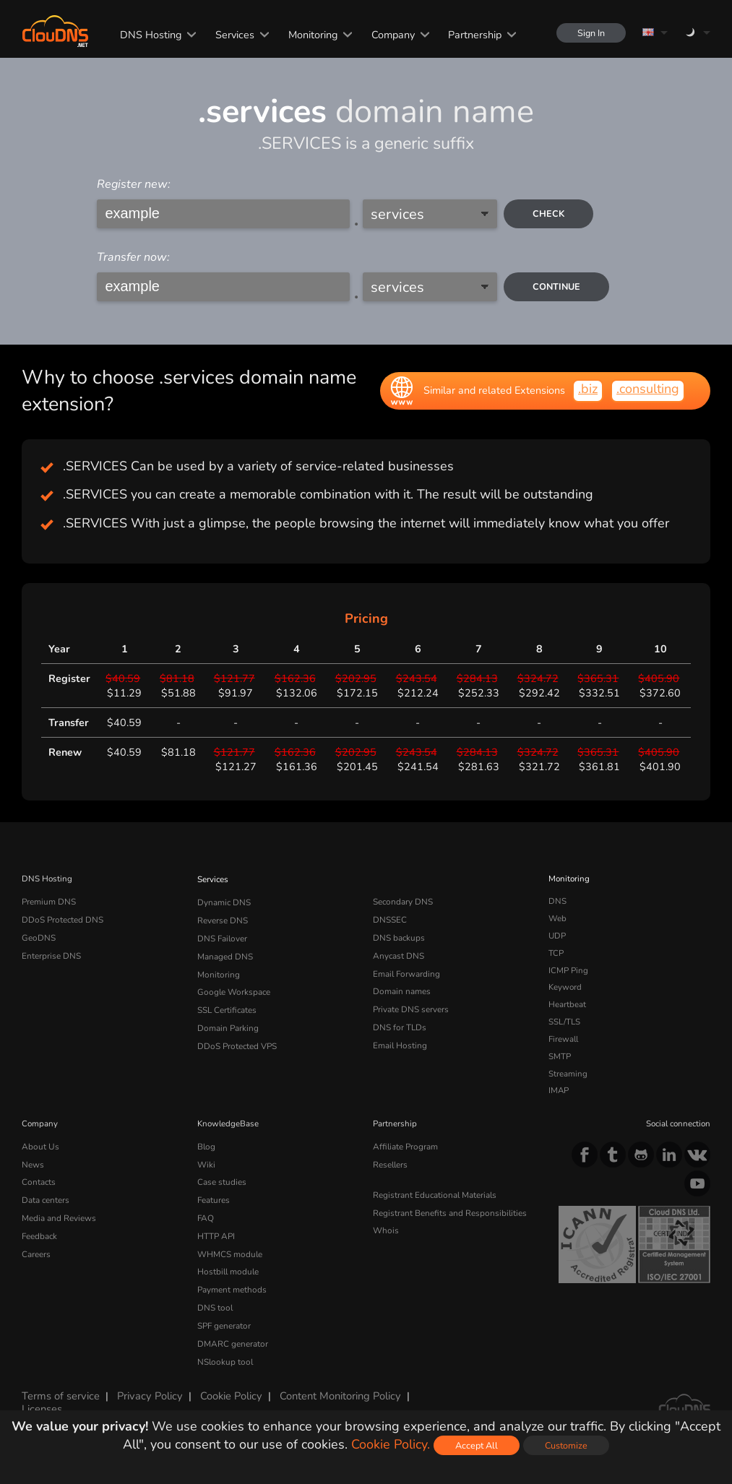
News (33, 1163)
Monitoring (311, 34)
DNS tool (214, 1300)
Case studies (221, 1180)
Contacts (38, 1180)
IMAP (558, 1090)
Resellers (390, 1163)
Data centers (45, 1197)
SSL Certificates (226, 1004)
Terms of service (60, 1386)
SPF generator (223, 1318)
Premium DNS (48, 901)
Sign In (590, 33)
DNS (557, 901)
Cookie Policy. (390, 1444)
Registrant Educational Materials (434, 1193)
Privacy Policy (147, 1386)
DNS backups (398, 935)
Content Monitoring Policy (335, 1386)
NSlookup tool (223, 1352)
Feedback (39, 1232)
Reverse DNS (222, 918)
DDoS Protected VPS (236, 1039)
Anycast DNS (398, 953)
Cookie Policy (227, 1386)
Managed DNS (225, 953)
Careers (36, 1249)
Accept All (476, 1445)
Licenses (42, 1399)
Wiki (206, 1163)
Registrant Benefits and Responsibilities (449, 1210)
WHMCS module (229, 1249)
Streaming (567, 1073)
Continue (557, 286)
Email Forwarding (406, 970)
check (549, 213)
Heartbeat (567, 1004)
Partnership (473, 34)
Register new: (134, 184)
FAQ (205, 1214)
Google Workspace (232, 987)
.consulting (647, 388)
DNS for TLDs (399, 1021)
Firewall (563, 1039)
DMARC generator (232, 1335)
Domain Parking (227, 1021)
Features (213, 1197)
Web (557, 918)
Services (233, 34)
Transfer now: (133, 257)
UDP (557, 935)
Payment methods (231, 1283)
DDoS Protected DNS (62, 918)
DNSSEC (390, 918)
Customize (566, 1445)
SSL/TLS (564, 1021)
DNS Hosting (149, 34)
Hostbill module (227, 1266)
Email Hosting (399, 1039)
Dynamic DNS (224, 901)
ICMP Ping (568, 970)
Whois (385, 1227)
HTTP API (215, 1232)
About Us (39, 1146)
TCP (556, 953)
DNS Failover (221, 935)
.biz (588, 388)
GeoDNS (38, 935)
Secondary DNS (402, 901)
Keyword (565, 987)
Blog (206, 1146)
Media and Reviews (59, 1214)
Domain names (401, 987)
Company (391, 34)
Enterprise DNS (51, 953)
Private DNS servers (411, 1004)
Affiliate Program (404, 1146)
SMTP (559, 1056)
